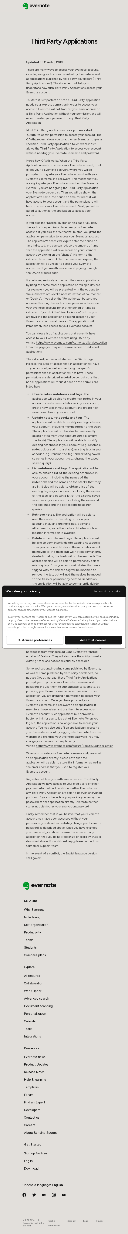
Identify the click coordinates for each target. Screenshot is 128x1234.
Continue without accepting (107, 591)
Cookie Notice (85, 627)
